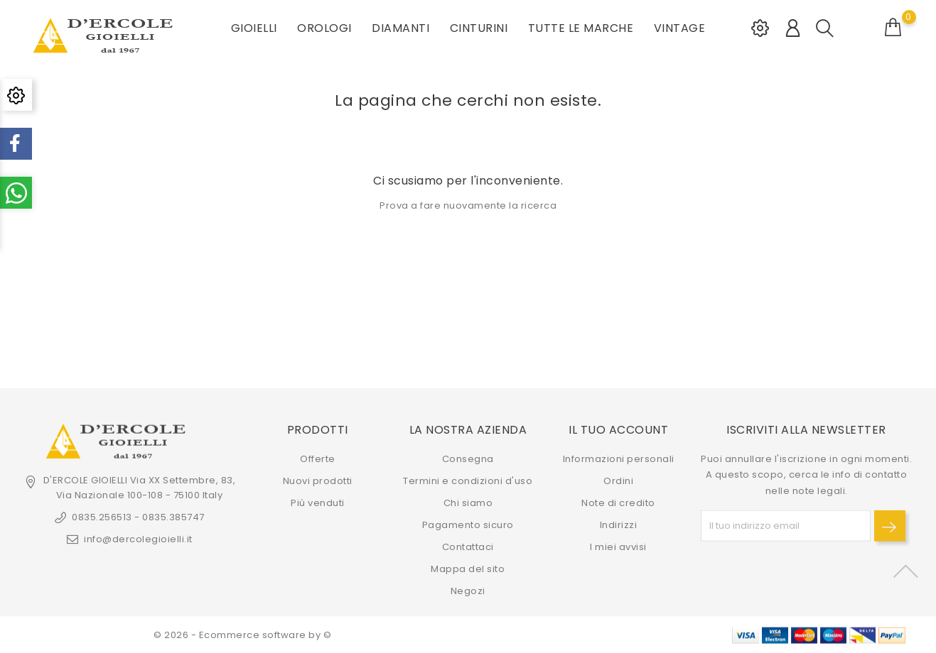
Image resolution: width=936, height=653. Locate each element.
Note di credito (618, 503)
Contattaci (468, 547)
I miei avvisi (618, 547)
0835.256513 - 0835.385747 (138, 517)
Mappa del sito (468, 569)
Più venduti (318, 503)
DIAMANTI (400, 28)
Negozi (468, 591)
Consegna (468, 459)
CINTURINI (479, 28)
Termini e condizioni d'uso (467, 481)
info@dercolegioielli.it (138, 539)
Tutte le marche (581, 28)
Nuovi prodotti (318, 481)
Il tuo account (618, 429)
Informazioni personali (618, 459)
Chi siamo (468, 503)
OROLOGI (324, 28)
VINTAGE (680, 28)
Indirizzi (619, 525)
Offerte (317, 459)
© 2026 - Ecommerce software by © (242, 635)
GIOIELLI (254, 28)
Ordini (618, 481)
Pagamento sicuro (468, 525)
